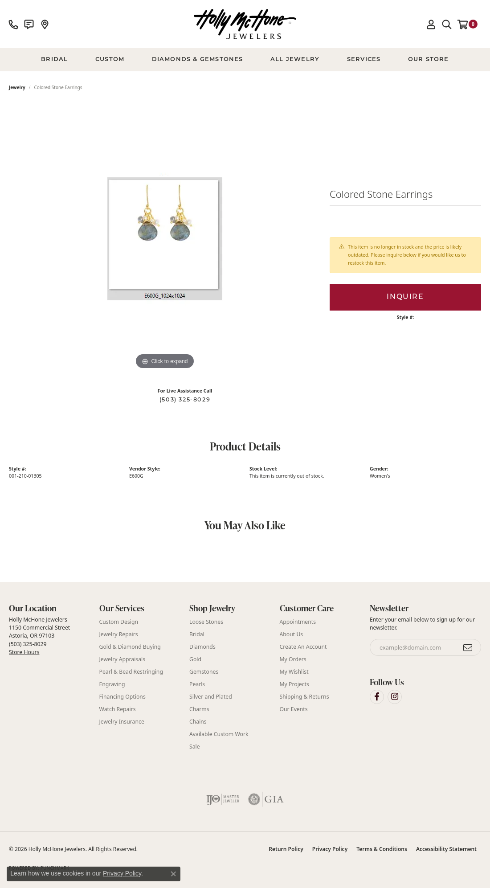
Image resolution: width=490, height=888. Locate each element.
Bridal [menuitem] (196, 634)
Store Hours (24, 652)
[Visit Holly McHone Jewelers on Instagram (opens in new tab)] (395, 697)
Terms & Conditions (381, 849)
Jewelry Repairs (118, 634)
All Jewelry (294, 59)
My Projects (294, 684)
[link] (13, 24)
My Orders (293, 659)
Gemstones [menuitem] (203, 671)
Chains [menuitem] (198, 721)
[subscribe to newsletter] (468, 647)
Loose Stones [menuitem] (206, 622)
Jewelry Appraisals (122, 659)
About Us (291, 634)
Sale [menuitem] (194, 746)
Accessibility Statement (446, 849)
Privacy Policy (329, 849)
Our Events (294, 709)
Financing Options (122, 696)
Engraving (112, 684)
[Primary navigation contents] (245, 59)
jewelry (17, 87)
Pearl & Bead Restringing (131, 671)
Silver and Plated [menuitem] (210, 696)
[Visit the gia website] (266, 799)
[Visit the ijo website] (223, 799)
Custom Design (119, 622)
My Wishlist (294, 671)
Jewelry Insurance (121, 721)
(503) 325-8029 (184, 400)
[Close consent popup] (173, 873)
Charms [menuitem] (199, 709)
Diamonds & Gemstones (197, 59)
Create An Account (303, 647)
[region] (164, 238)
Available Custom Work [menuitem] (219, 734)
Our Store (428, 59)
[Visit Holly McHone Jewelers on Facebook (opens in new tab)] (377, 697)
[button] (431, 24)
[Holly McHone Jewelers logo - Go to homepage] (245, 24)
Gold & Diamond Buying (130, 647)
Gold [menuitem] (195, 659)
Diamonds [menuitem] (202, 647)
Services (364, 59)
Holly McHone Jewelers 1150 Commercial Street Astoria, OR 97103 (39, 636)
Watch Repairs (117, 709)
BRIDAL (54, 59)
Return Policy (286, 849)
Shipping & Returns (304, 696)
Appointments (298, 622)
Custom (109, 59)
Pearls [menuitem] (197, 684)
